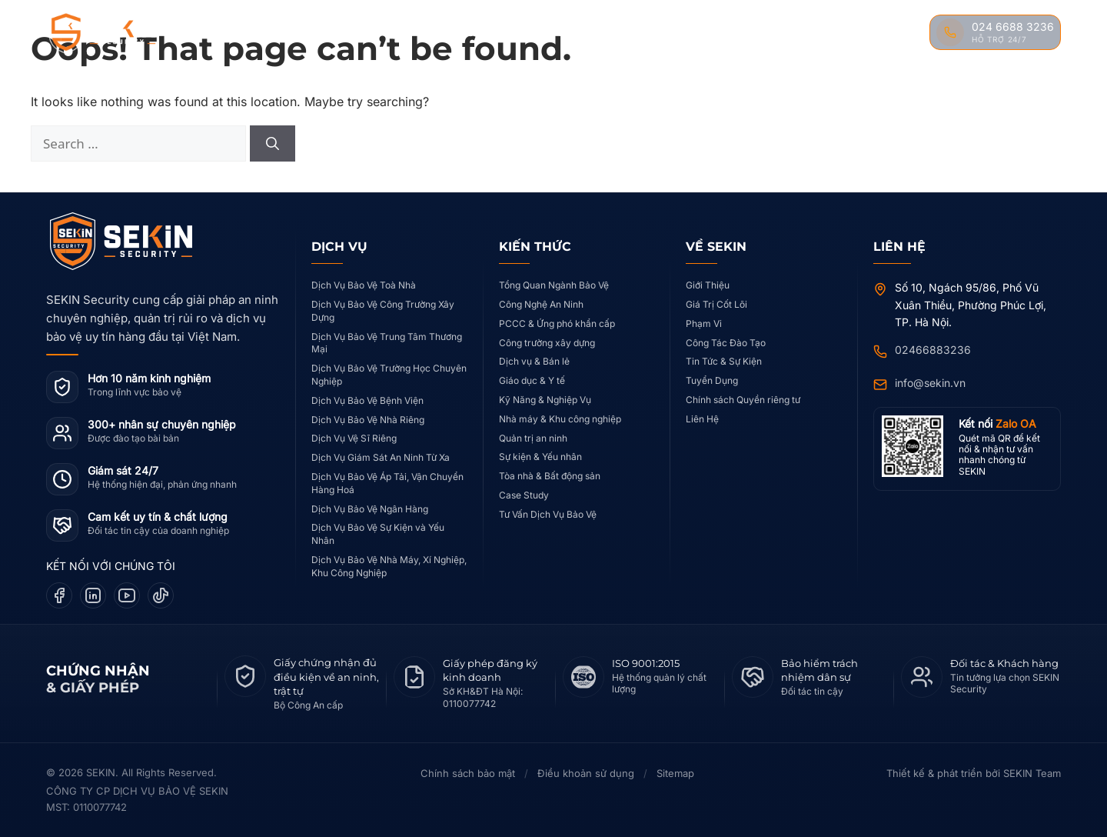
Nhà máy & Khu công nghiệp (560, 419)
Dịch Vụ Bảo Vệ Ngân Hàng (369, 509)
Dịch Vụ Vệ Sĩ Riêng (354, 438)
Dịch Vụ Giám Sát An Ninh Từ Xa (380, 457)
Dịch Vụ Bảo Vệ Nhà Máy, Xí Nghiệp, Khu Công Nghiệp (389, 566)
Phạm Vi (704, 323)
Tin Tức (822, 32)
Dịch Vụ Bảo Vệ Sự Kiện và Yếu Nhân (377, 534)
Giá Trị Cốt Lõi (716, 304)
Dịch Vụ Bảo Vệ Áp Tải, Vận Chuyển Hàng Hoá (387, 483)
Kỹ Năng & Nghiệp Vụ (545, 399)
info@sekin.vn (930, 382)
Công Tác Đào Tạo (726, 342)
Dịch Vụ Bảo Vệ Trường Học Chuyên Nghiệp (389, 374)
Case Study (502, 32)
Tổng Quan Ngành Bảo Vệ (554, 285)
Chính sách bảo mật (468, 773)
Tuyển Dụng (712, 380)
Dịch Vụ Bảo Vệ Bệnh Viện (367, 400)
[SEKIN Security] (121, 33)
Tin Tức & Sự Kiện (724, 361)
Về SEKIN (336, 32)
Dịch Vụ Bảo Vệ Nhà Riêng (367, 419)
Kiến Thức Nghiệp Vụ (624, 32)
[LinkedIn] (93, 595)
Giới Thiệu (708, 285)
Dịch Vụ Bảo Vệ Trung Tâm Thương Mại (386, 343)
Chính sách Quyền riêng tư (743, 399)
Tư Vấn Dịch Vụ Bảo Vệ (548, 514)
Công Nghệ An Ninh (541, 304)
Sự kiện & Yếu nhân (540, 456)
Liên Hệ (888, 32)
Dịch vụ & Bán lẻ (534, 361)
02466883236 (933, 349)
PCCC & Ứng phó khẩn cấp (557, 323)
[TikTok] (161, 595)
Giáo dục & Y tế (532, 380)
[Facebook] (59, 595)
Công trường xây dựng (547, 342)
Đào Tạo (751, 32)
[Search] (272, 143)
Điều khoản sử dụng (585, 773)
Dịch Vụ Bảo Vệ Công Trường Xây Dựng (382, 310)
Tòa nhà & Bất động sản (549, 476)
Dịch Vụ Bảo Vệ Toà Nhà (363, 285)
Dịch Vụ (407, 32)
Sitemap (675, 773)
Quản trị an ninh (533, 438)
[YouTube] (127, 595)
